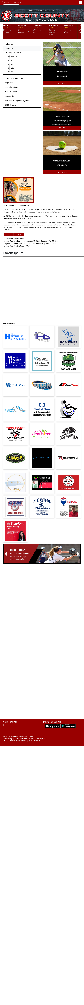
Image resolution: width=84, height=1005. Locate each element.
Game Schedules (11, 87)
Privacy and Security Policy (24, 739)
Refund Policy (7, 739)
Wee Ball (14, 56)
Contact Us (9, 96)
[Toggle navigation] (80, 2)
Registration (10, 82)
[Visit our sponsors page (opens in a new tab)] (15, 336)
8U (12, 64)
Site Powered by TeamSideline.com (14, 741)
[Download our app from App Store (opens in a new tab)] (52, 726)
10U (12, 68)
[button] (6, 554)
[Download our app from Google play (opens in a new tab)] (68, 726)
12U (12, 72)
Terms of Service (34, 741)
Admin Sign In (41, 739)
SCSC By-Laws (10, 105)
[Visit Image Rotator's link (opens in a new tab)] (42, 553)
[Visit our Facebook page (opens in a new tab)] (4, 725)
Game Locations (11, 91)
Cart (16, 3)
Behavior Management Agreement (18, 100)
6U (12, 60)
